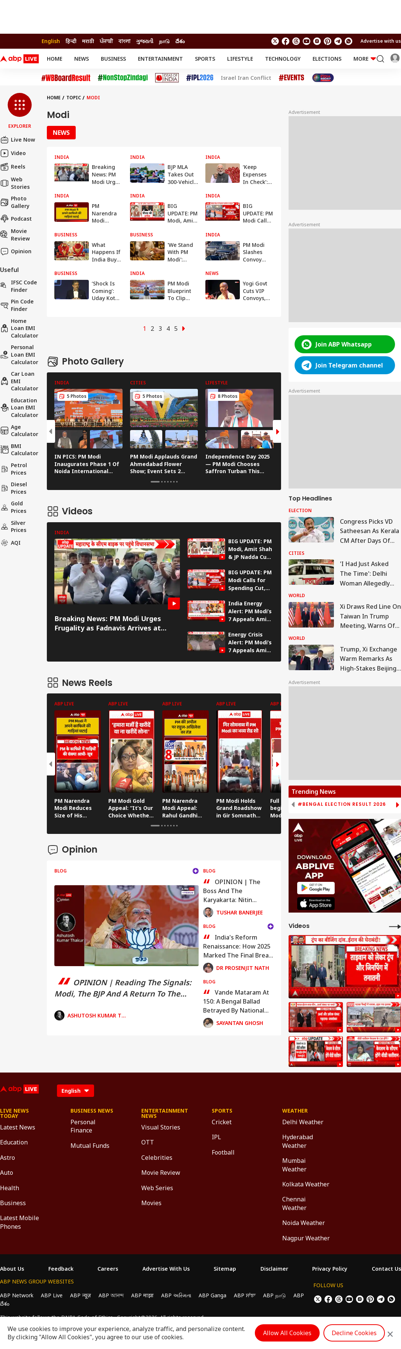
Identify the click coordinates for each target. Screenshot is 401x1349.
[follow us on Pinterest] (327, 41)
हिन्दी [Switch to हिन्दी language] (71, 41)
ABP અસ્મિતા (176, 1295)
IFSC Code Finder (18, 286)
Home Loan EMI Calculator (19, 328)
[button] (19, 111)
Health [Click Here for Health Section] (9, 1188)
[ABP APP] (316, 888)
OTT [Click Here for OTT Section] (147, 1142)
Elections (327, 58)
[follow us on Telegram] (338, 41)
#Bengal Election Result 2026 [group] (342, 804)
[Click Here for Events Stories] (291, 78)
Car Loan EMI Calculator (19, 381)
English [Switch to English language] (51, 41)
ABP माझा (142, 1295)
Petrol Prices (13, 469)
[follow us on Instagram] (317, 41)
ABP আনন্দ (111, 1295)
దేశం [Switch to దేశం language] (180, 41)
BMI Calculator (19, 449)
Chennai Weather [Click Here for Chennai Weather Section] (294, 1203)
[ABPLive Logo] (19, 58)
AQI (10, 542)
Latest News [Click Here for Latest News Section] (17, 1127)
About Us (12, 1268)
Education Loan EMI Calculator (19, 407)
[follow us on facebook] (285, 41)
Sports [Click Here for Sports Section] (222, 1110)
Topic (73, 97)
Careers (107, 1268)
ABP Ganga (212, 1295)
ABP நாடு (274, 1295)
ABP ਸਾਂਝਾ (245, 1295)
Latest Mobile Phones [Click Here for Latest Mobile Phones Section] (19, 1222)
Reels (12, 166)
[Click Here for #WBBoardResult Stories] (66, 78)
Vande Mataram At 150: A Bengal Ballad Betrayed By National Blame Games (236, 1001)
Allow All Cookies (287, 1333)
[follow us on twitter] (275, 41)
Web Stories (15, 183)
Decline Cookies (354, 1333)
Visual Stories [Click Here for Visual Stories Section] (160, 1127)
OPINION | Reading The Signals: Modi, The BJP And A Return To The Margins (123, 988)
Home (54, 58)
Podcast (16, 218)
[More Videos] (395, 926)
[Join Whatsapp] (348, 41)
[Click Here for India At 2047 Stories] (323, 77)
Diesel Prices (13, 488)
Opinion (15, 251)
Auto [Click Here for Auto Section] (6, 1172)
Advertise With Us (166, 1268)
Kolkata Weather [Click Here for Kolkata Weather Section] (305, 1184)
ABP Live (52, 1295)
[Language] (75, 1091)
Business (113, 58)
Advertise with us (381, 41)
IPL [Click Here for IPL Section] (216, 1137)
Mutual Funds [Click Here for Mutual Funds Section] (89, 1145)
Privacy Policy (329, 1268)
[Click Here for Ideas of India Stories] (167, 77)
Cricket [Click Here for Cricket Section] (222, 1122)
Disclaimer (274, 1268)
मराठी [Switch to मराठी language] (88, 41)
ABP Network (16, 1295)
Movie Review (15, 234)
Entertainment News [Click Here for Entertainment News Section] (164, 1113)
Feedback (60, 1268)
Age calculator (19, 430)
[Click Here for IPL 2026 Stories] (199, 78)
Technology (283, 58)
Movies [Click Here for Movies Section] (151, 1203)
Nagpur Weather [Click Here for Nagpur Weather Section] (306, 1238)
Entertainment (160, 58)
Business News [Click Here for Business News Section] (91, 1110)
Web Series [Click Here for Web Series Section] (157, 1188)
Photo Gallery (15, 202)
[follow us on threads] (296, 41)
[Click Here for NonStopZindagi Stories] (123, 78)
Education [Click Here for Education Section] (14, 1142)
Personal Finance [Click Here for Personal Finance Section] (83, 1126)
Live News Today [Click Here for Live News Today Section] (14, 1113)
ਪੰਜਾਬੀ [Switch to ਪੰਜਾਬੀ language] (106, 41)
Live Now (17, 139)
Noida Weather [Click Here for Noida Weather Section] (303, 1223)
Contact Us (386, 1268)
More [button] (364, 58)
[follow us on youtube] (306, 41)
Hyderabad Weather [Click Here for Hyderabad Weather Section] (297, 1141)
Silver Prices (13, 526)
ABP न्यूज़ (80, 1295)
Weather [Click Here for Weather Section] (295, 1110)
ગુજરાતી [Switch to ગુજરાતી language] (144, 41)
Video (13, 153)
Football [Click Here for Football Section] (223, 1152)
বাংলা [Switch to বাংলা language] (124, 41)
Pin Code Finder (17, 305)
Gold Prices (13, 507)
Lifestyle (240, 58)
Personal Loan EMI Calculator (19, 354)
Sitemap (225, 1268)
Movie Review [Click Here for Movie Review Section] (160, 1172)
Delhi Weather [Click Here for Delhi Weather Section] (302, 1122)
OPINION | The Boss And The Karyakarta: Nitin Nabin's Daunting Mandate (231, 890)
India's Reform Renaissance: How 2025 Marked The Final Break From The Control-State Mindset (238, 946)
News (81, 58)
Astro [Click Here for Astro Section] (7, 1157)
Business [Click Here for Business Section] (13, 1203)
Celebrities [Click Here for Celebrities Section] (156, 1157)
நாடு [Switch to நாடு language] (164, 41)
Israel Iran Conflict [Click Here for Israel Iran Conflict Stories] (246, 78)
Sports (205, 58)
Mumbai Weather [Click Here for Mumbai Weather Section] (294, 1164)
